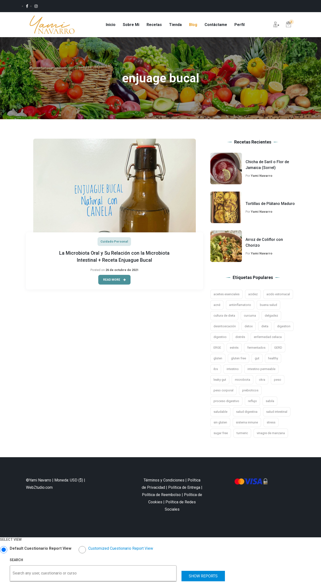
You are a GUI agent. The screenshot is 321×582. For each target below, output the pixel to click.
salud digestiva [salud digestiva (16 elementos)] (246, 412)
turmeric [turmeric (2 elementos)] (242, 434)
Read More (114, 279)
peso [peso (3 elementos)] (277, 380)
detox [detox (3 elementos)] (249, 327)
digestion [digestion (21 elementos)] (283, 327)
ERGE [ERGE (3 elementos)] (217, 348)
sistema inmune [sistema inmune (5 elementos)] (247, 423)
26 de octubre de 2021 (122, 270)
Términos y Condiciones (164, 481)
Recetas (155, 25)
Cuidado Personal (114, 242)
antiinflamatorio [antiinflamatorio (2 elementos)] (240, 305)
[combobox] (13, 574)
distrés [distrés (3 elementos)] (240, 337)
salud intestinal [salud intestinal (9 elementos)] (276, 412)
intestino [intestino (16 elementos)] (233, 369)
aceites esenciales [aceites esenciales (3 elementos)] (226, 295)
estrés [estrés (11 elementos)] (234, 348)
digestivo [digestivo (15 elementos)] (220, 337)
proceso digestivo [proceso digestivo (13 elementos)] (226, 402)
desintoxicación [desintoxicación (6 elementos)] (225, 327)
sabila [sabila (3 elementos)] (270, 402)
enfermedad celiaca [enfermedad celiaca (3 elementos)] (268, 337)
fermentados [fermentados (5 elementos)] (256, 348)
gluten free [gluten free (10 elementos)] (238, 359)
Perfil (240, 25)
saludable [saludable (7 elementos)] (220, 412)
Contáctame (217, 25)
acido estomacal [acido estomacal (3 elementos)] (278, 295)
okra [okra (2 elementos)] (262, 380)
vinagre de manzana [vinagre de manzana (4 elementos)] (271, 434)
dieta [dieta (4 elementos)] (264, 327)
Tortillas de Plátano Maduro (270, 204)
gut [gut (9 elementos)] (257, 359)
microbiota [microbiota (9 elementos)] (242, 380)
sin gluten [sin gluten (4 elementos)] (220, 423)
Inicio (111, 25)
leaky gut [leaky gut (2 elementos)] (220, 380)
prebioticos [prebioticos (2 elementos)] (250, 391)
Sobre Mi (132, 25)
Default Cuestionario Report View (40, 549)
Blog (194, 25)
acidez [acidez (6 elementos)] (253, 295)
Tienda (176, 25)
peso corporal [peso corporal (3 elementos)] (223, 391)
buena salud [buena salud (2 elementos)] (268, 305)
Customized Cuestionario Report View (120, 549)
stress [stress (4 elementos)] (271, 423)
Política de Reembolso (161, 495)
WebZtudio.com (39, 488)
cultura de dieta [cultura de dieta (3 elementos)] (224, 316)
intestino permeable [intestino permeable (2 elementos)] (261, 369)
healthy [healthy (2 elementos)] (273, 359)
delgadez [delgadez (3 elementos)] (271, 316)
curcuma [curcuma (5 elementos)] (250, 316)
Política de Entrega (184, 488)
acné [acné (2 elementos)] (217, 305)
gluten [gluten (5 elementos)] (218, 359)
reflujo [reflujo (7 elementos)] (252, 402)
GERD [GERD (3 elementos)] (278, 348)
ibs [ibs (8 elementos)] (216, 369)
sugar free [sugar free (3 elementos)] (221, 434)
